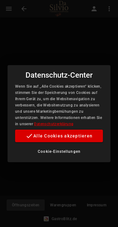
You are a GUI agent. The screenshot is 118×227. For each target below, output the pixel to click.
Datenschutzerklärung (53, 124)
